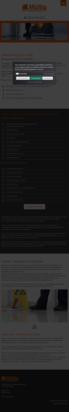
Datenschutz (38, 82)
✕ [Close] (54, 63)
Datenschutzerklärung (23, 69)
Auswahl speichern (22, 78)
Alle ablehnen (48, 78)
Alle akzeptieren (36, 78)
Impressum (30, 82)
